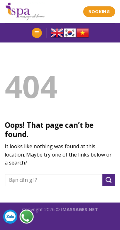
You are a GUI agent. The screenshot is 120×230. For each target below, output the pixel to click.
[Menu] (37, 33)
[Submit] (108, 180)
